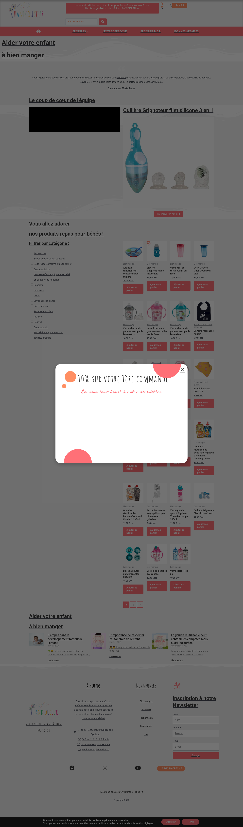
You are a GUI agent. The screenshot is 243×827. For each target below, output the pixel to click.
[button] (182, 369)
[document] (121, 413)
